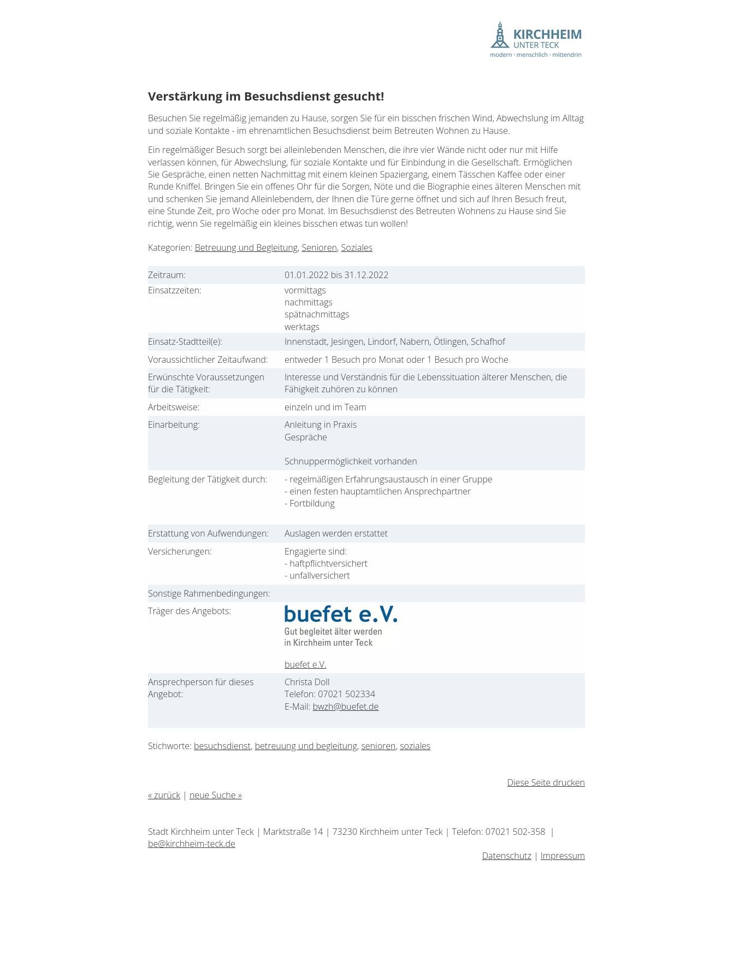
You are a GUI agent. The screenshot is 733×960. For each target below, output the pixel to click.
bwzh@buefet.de (345, 706)
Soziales (357, 248)
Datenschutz (506, 856)
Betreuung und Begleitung (246, 248)
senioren (378, 746)
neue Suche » (216, 795)
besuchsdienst (222, 746)
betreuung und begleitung (306, 746)
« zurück (164, 795)
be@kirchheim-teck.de (191, 844)
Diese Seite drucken (546, 782)
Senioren (319, 248)
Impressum (563, 856)
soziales (415, 746)
